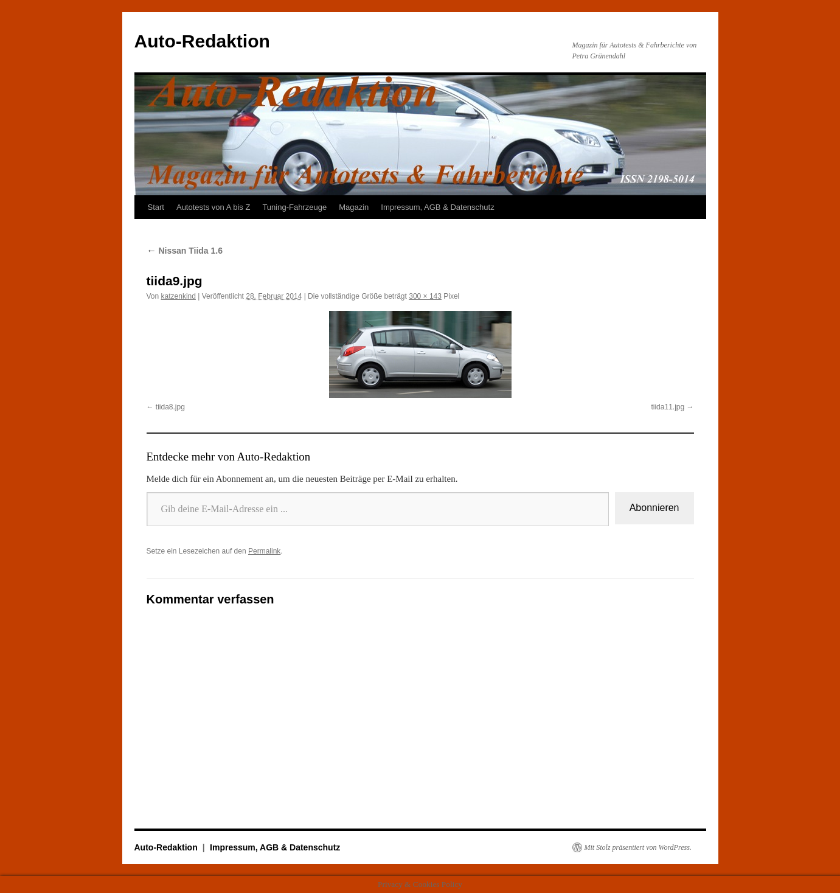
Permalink (264, 551)
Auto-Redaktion (202, 41)
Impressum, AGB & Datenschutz (437, 207)
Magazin (354, 207)
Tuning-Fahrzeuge (294, 207)
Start (156, 207)
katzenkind (178, 296)
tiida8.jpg (170, 407)
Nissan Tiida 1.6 (185, 250)
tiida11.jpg (667, 407)
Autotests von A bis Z (213, 207)
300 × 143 (425, 296)
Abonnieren (654, 507)
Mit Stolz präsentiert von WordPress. (638, 847)
